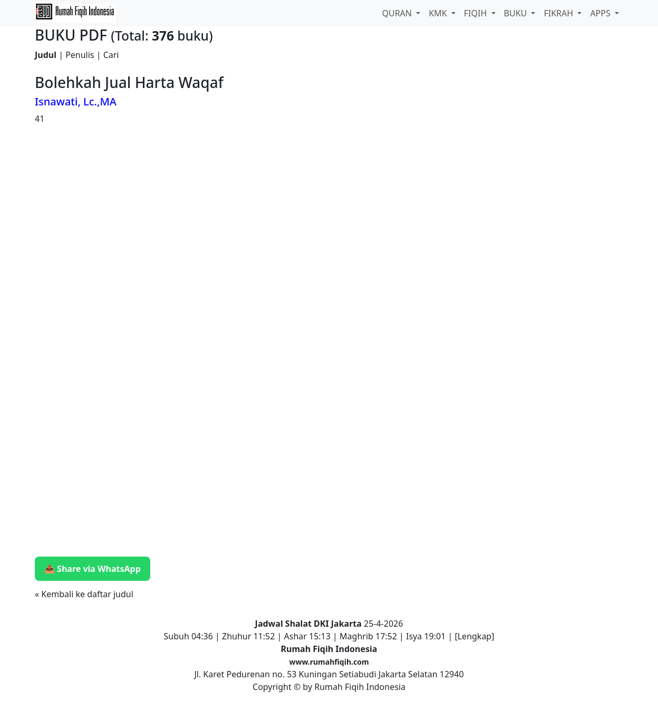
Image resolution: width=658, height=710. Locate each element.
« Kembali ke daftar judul (84, 594)
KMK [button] (439, 13)
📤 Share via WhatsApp (92, 569)
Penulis (79, 55)
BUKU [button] (516, 13)
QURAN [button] (398, 13)
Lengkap (475, 636)
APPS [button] (601, 13)
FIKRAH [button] (559, 13)
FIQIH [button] (476, 13)
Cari (111, 55)
